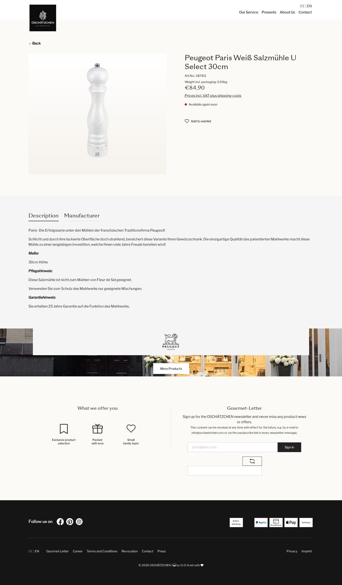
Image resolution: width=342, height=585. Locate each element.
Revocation (130, 551)
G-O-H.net (187, 565)
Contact (147, 551)
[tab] (43, 215)
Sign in (289, 447)
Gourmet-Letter (57, 551)
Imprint (307, 551)
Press (162, 551)
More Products (171, 368)
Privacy (292, 551)
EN (309, 6)
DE (302, 6)
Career (78, 551)
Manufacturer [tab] (82, 215)
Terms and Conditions (102, 551)
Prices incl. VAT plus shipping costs (213, 96)
